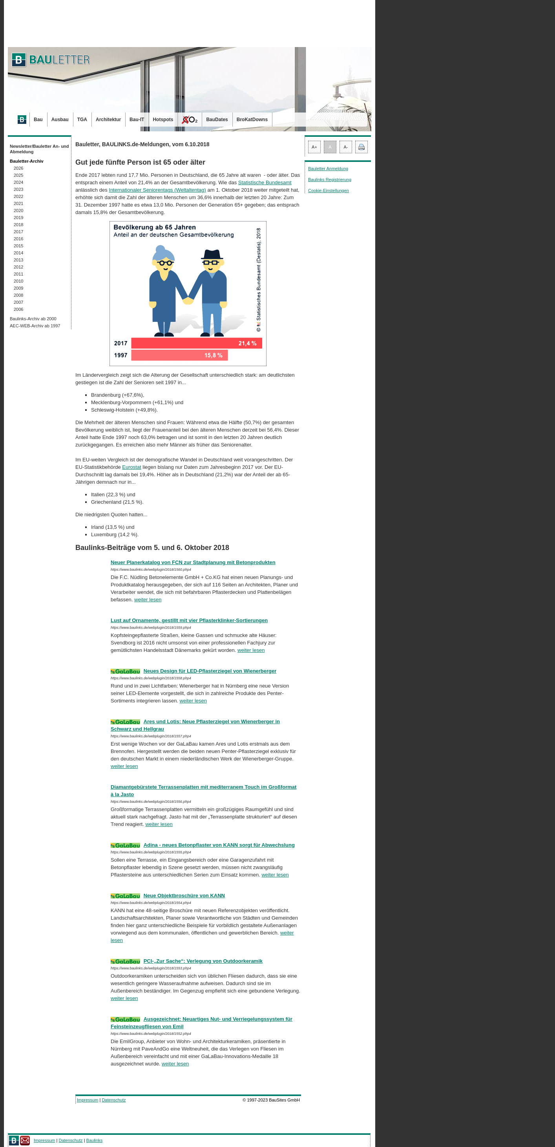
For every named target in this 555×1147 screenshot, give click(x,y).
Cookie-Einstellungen (328, 190)
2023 (18, 189)
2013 (18, 260)
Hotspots (163, 119)
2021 (18, 203)
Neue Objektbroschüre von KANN (184, 895)
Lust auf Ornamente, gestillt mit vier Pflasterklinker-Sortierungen (189, 620)
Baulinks (94, 1140)
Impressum (87, 1100)
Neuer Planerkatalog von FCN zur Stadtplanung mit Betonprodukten (193, 562)
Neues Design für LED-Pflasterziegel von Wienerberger (210, 671)
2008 (18, 295)
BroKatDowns (252, 119)
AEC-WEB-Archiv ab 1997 (35, 325)
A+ (314, 147)
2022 (18, 196)
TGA (82, 119)
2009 (18, 288)
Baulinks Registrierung (329, 179)
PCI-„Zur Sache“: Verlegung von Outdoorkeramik (203, 961)
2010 (18, 281)
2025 (18, 175)
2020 (18, 210)
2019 (18, 217)
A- (346, 147)
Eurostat (131, 467)
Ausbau (60, 119)
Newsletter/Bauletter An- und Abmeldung (39, 149)
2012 (18, 267)
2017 (18, 231)
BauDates (217, 119)
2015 (18, 245)
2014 (18, 252)
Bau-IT (137, 119)
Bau (38, 119)
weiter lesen (147, 600)
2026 (18, 168)
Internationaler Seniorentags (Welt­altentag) (157, 190)
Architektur (108, 119)
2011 (18, 274)
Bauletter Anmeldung (328, 168)
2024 (18, 182)
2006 (18, 309)
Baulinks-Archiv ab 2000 (33, 318)
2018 (18, 224)
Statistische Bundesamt (265, 182)
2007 (18, 302)
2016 (18, 238)
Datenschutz (114, 1100)
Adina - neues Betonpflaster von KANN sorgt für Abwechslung (219, 845)
